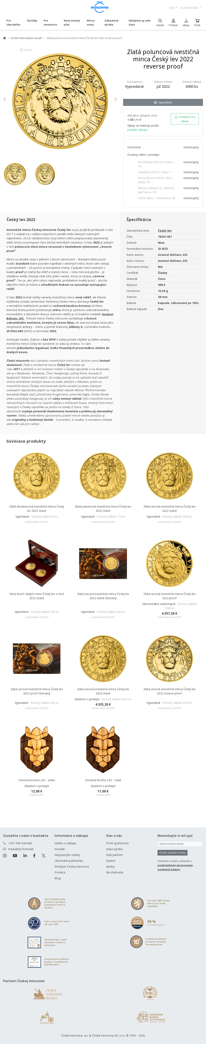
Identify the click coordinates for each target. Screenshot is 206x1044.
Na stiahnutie (114, 872)
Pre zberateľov (13, 22)
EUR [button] (172, 8)
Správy (110, 866)
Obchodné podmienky (69, 861)
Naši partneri (114, 855)
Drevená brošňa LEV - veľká (37, 780)
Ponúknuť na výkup (184, 119)
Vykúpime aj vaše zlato (139, 22)
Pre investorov (50, 22)
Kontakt (60, 849)
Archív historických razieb (26, 38)
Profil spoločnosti (117, 843)
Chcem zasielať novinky (172, 852)
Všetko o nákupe (65, 843)
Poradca (60, 872)
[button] (11, 99)
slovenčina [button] (189, 8)
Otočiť (26, 52)
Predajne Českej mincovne (72, 866)
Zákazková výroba (111, 22)
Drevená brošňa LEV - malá (103, 780)
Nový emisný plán (72, 22)
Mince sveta (91, 22)
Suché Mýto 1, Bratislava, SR (156, 198)
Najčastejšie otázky (67, 855)
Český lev (165, 230)
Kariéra (110, 861)
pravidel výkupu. (137, 130)
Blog (58, 878)
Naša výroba (114, 849)
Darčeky (32, 20)
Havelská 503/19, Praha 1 (154, 172)
